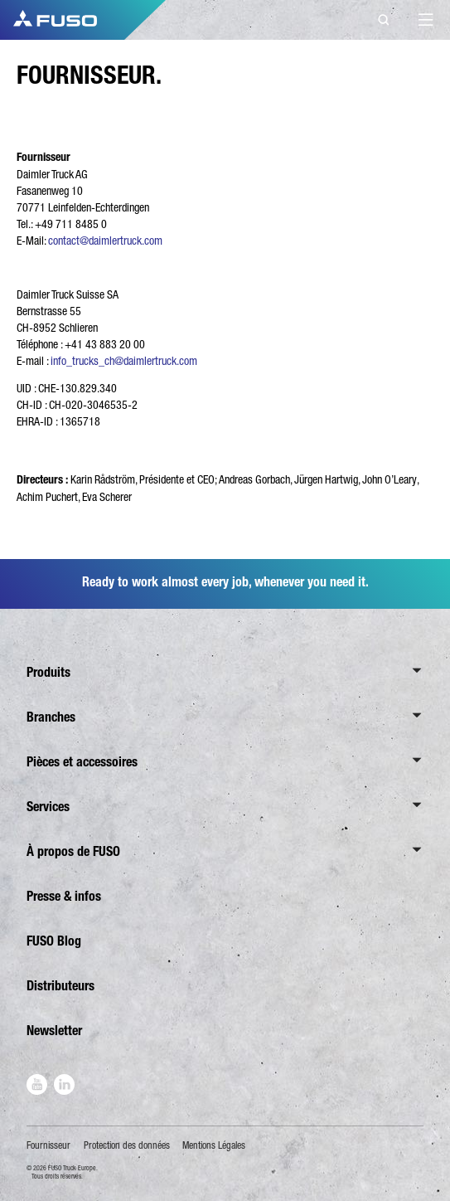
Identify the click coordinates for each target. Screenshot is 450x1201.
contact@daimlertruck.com (105, 240)
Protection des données (127, 1145)
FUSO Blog (54, 941)
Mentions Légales (213, 1145)
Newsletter (54, 1030)
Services (48, 806)
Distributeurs (60, 986)
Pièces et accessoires (82, 762)
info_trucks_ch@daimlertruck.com (124, 360)
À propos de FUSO (73, 851)
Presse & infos (64, 896)
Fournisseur (48, 1145)
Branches (51, 717)
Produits (48, 672)
